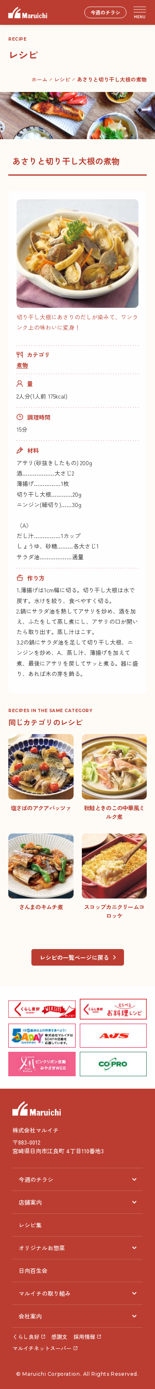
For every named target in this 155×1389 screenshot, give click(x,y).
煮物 (22, 365)
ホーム (39, 79)
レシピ (62, 79)
